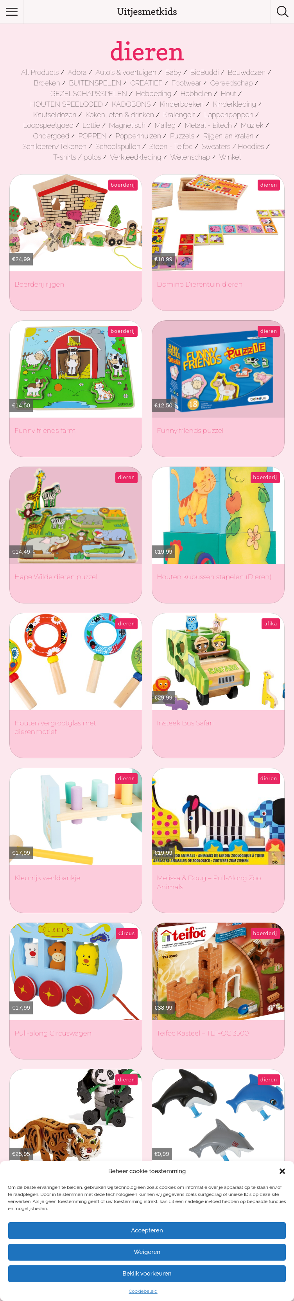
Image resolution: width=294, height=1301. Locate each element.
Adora (77, 72)
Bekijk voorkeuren (146, 1273)
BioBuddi (204, 72)
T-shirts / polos (77, 157)
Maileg (165, 125)
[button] (282, 1171)
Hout (228, 93)
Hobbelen (196, 93)
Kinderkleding (234, 104)
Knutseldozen (54, 115)
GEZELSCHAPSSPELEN (88, 93)
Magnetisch (127, 125)
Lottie (91, 125)
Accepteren (147, 1230)
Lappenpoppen (228, 115)
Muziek (252, 125)
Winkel (230, 157)
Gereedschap (231, 83)
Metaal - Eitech (208, 125)
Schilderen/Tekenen (54, 146)
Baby (173, 72)
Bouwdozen (247, 72)
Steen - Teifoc (171, 146)
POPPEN (92, 136)
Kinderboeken (182, 104)
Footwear (186, 83)
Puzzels (182, 136)
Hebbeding (154, 93)
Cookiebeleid (143, 1291)
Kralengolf (179, 115)
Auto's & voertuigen (125, 72)
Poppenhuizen (138, 136)
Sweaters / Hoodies (232, 146)
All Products (40, 72)
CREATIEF (146, 83)
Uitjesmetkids (147, 11)
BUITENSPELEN (95, 83)
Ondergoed (51, 136)
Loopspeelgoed (48, 125)
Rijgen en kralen (228, 136)
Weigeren (147, 1252)
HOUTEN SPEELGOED (66, 104)
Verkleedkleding (135, 157)
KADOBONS (131, 104)
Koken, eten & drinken (119, 115)
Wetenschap (190, 157)
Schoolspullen (117, 146)
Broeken (47, 83)
